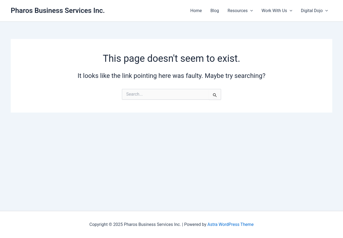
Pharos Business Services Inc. (58, 10)
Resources (240, 10)
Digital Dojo (314, 10)
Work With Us (277, 10)
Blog (214, 10)
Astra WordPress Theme (230, 224)
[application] (250, 10)
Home (196, 10)
